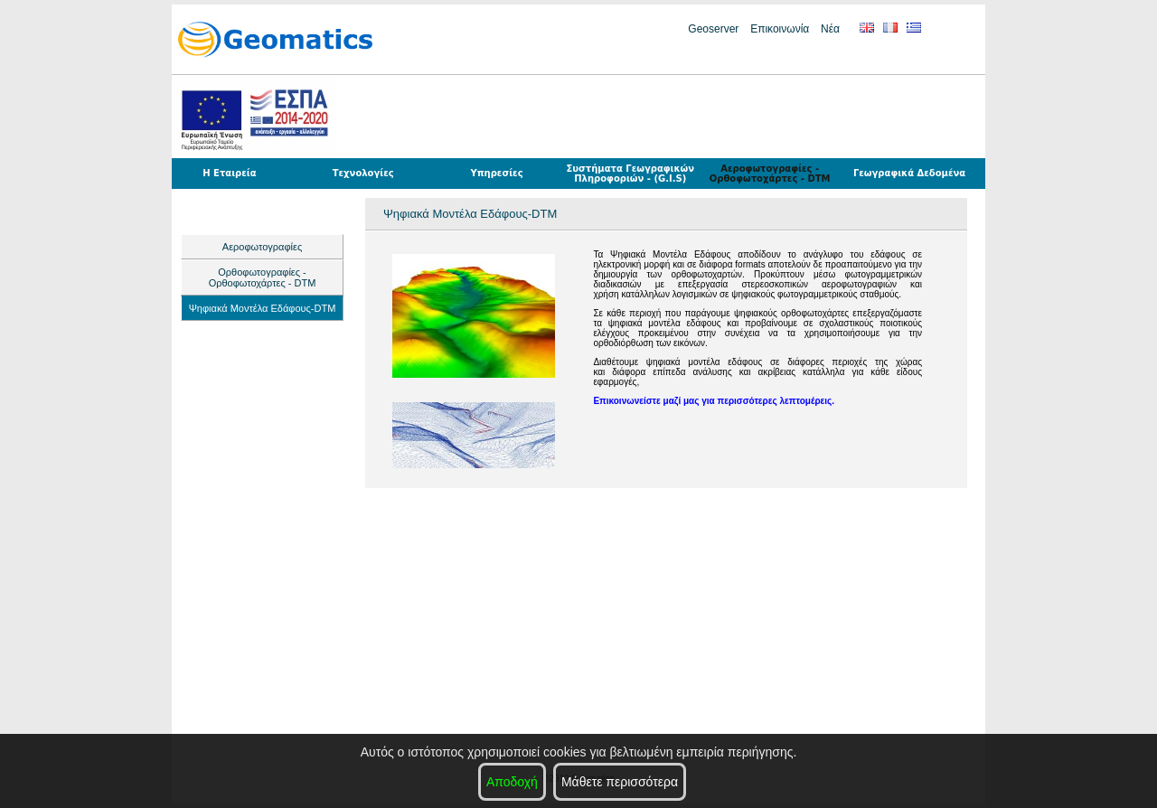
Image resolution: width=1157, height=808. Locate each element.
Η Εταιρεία (229, 173)
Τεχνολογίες (363, 173)
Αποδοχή (512, 782)
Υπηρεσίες (496, 173)
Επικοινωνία (779, 29)
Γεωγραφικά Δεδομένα (909, 173)
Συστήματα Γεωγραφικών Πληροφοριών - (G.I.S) (630, 173)
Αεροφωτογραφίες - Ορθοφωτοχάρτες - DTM (770, 173)
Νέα (830, 29)
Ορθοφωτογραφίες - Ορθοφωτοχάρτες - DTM (262, 277)
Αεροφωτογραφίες (262, 246)
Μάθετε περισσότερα (619, 782)
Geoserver (713, 29)
